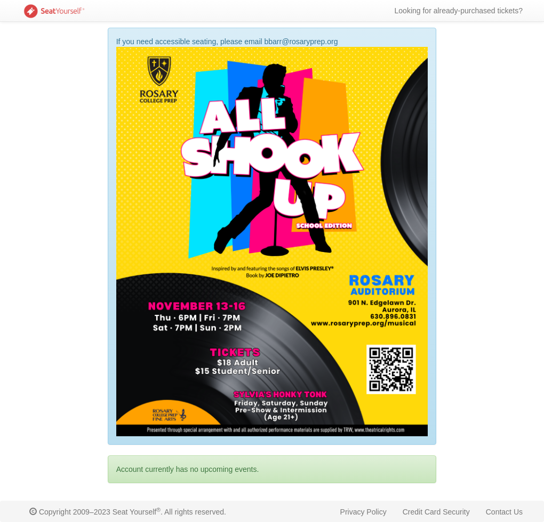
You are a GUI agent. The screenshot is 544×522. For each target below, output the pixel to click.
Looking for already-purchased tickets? (459, 10)
